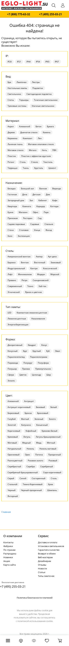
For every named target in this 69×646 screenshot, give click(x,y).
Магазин (23, 212)
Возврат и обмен (47, 553)
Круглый (37, 351)
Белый (53, 407)
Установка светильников (51, 546)
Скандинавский (41, 280)
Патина (39, 454)
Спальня (49, 224)
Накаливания (38, 318)
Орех (27, 454)
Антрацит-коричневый (19, 407)
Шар (48, 374)
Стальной (12, 484)
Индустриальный (16, 268)
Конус (44, 345)
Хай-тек (42, 286)
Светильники (14, 94)
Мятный (51, 442)
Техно (30, 286)
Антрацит (29, 401)
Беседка (12, 188)
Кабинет (42, 200)
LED (9, 312)
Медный (26, 442)
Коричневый (14, 430)
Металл (32, 150)
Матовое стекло (15, 150)
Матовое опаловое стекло (41, 144)
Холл (10, 236)
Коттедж (54, 206)
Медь (39, 442)
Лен (40, 138)
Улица (37, 230)
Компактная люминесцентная (32, 312)
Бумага (50, 126)
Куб (48, 351)
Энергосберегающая (18, 324)
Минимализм (25, 274)
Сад (40, 218)
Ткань (26, 168)
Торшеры (24, 100)
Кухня (10, 212)
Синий (23, 478)
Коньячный (42, 424)
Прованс (12, 280)
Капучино (26, 424)
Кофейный (31, 430)
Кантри (34, 268)
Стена (11, 230)
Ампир (39, 256)
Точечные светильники (46, 100)
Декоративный (15, 345)
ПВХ (54, 150)
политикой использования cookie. (35, 621)
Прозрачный (54, 454)
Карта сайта (9, 564)
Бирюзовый (13, 413)
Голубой (12, 419)
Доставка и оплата (47, 542)
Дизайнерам (44, 561)
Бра (9, 82)
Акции (6, 561)
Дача (24, 194)
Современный (15, 286)
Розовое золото (35, 460)
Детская (36, 194)
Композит (27, 138)
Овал (57, 351)
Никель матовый (47, 448)
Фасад (49, 230)
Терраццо (12, 168)
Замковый (56, 262)
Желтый (25, 419)
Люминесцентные (17, 318)
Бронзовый (42, 413)
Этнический (14, 292)
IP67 (57, 61)
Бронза (28, 413)
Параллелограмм (38, 356)
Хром (50, 484)
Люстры (36, 82)
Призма (26, 368)
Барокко (12, 262)
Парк (46, 212)
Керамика (12, 138)
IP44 (28, 61)
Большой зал (27, 188)
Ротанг (11, 162)
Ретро (24, 280)
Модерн (41, 274)
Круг (25, 351)
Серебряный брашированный (23, 472)
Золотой (12, 424)
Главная (6, 512)
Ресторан (27, 218)
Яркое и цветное (33, 292)
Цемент (52, 168)
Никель (30, 448)
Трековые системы (17, 105)
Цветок (22, 374)
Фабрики (8, 546)
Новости (42, 568)
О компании (12, 536)
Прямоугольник (43, 368)
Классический (50, 268)
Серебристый (14, 466)
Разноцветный (15, 460)
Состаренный (38, 478)
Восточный (39, 262)
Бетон (39, 126)
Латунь (26, 436)
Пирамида (13, 362)
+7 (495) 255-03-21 (50, 14)
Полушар (12, 368)
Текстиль (47, 162)
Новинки (8, 557)
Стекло (34, 162)
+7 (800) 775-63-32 (18, 14)
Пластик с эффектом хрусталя (36, 156)
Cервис (43, 536)
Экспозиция (24, 236)
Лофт (10, 274)
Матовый (12, 442)
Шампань (52, 490)
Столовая (24, 230)
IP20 (10, 61)
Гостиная (12, 194)
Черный (12, 490)
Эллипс (11, 380)
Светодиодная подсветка (39, 94)
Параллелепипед (16, 356)
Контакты (8, 542)
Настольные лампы (17, 88)
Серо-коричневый (52, 472)
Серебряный (46, 466)
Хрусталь (38, 168)
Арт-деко (52, 256)
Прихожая (13, 218)
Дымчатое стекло (28, 132)
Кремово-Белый (49, 430)
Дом (48, 194)
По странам (9, 549)
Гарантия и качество (49, 549)
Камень (46, 132)
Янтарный (13, 496)
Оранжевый (14, 454)
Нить (44, 150)
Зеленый (38, 419)
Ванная (43, 188)
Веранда (56, 188)
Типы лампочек (46, 575)
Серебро (30, 466)
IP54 (38, 61)
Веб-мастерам (45, 557)
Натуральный (14, 448)
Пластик (12, 156)
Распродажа (9, 553)
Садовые (34, 224)
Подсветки (37, 88)
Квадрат (32, 345)
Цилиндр (36, 374)
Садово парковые (16, 224)
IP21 (19, 61)
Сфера (11, 374)
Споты (11, 100)
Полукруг (27, 362)
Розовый (53, 460)
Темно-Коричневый (33, 484)
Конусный (13, 351)
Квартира (12, 206)
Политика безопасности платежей (34, 597)
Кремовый (13, 436)
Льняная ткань (15, 144)
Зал (31, 200)
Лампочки (21, 82)
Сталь (23, 162)
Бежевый (40, 407)
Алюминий (24, 126)
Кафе (54, 200)
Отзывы (42, 564)
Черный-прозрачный (31, 490)
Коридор (40, 206)
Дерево (11, 132)
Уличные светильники (43, 105)
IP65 (47, 61)
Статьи (41, 572)
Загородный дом (16, 200)
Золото (52, 419)
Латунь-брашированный (48, 436)
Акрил (11, 126)
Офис (35, 212)
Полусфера (43, 362)
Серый (11, 478)
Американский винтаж (19, 256)
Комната (26, 206)
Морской (54, 274)
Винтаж (25, 262)
